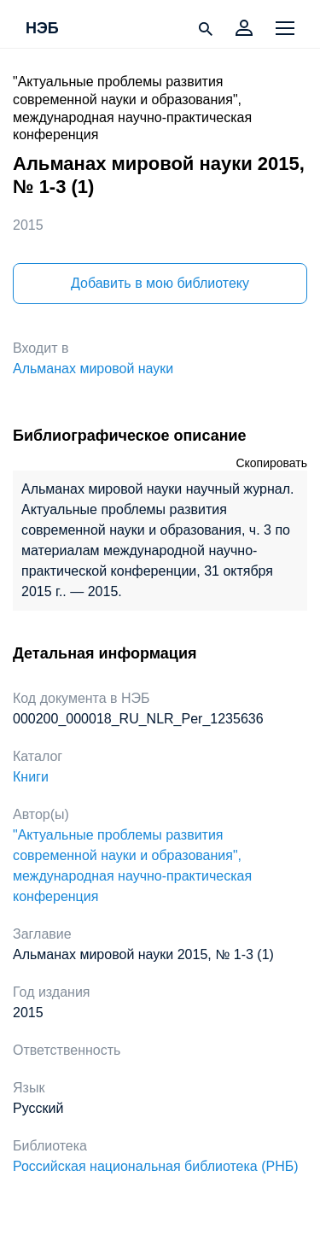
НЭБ (42, 29)
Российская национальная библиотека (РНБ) (156, 1166)
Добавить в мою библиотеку (160, 283)
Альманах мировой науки (93, 368)
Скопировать (271, 463)
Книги (31, 777)
